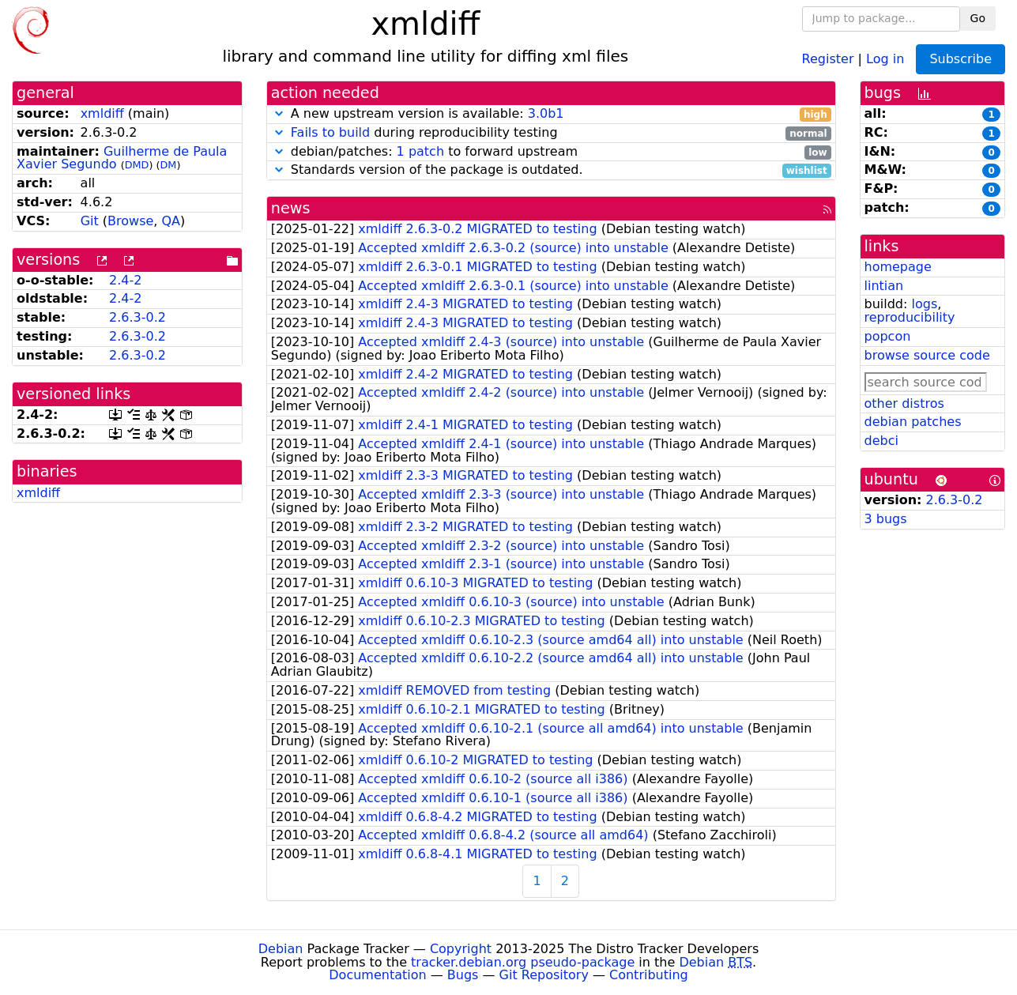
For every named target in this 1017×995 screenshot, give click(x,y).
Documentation (377, 974)
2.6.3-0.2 (137, 317)
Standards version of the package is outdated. (551, 170)
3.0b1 (546, 113)
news (291, 208)
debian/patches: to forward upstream (551, 152)
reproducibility (909, 317)
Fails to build (330, 132)
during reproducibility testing (551, 133)
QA (171, 220)
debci (881, 440)
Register (828, 58)
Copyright (461, 948)
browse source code (927, 355)
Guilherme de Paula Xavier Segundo (122, 158)
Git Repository (544, 974)
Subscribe (960, 58)
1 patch (420, 151)
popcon (887, 336)
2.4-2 (125, 280)
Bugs (463, 974)
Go (977, 18)
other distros (904, 403)
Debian (280, 948)
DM (168, 165)
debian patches (913, 421)
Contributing (648, 974)
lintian (884, 285)
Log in (885, 58)
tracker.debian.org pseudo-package (523, 962)
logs (924, 303)
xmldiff (102, 113)
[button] (279, 113)
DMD (137, 165)
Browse (130, 220)
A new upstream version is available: (551, 114)
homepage (898, 266)
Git (90, 220)
